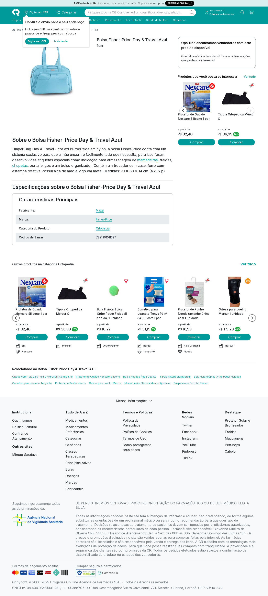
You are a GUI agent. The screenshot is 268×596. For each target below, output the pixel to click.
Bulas (69, 469)
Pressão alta (113, 20)
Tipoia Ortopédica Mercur (175, 376)
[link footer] (86, 572)
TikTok (187, 458)
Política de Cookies (137, 432)
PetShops (232, 445)
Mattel (100, 210)
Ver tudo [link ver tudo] (250, 76)
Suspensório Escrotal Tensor (191, 383)
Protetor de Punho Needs (70, 383)
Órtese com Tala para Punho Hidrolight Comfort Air (42, 376)
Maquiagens (234, 438)
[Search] (192, 12)
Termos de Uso (134, 438)
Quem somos (22, 420)
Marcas (71, 482)
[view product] (196, 97)
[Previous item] (16, 318)
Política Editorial (24, 427)
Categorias (73, 438)
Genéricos (179, 20)
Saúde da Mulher (157, 20)
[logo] (16, 12)
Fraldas (230, 432)
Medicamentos (76, 420)
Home (19, 29)
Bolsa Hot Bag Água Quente (139, 376)
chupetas (20, 165)
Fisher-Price (104, 219)
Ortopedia (103, 228)
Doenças (72, 476)
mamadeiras (147, 160)
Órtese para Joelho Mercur (105, 383)
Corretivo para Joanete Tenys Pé (32, 383)
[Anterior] (183, 110)
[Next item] (252, 318)
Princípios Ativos (78, 463)
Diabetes (94, 20)
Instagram (190, 438)
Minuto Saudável (25, 455)
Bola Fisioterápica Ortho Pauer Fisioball (217, 376)
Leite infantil (133, 20)
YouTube (189, 445)
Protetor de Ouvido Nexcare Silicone (98, 376)
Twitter (187, 425)
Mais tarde (61, 41)
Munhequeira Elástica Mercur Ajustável (147, 383)
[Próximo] (250, 110)
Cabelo (230, 451)
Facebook (190, 432)
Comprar (196, 142)
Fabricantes (74, 489)
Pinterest (189, 451)
